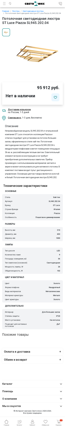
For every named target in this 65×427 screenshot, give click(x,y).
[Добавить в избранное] (55, 97)
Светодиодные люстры (33, 11)
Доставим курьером (19, 109)
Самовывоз (14, 117)
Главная (5, 11)
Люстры (16, 11)
